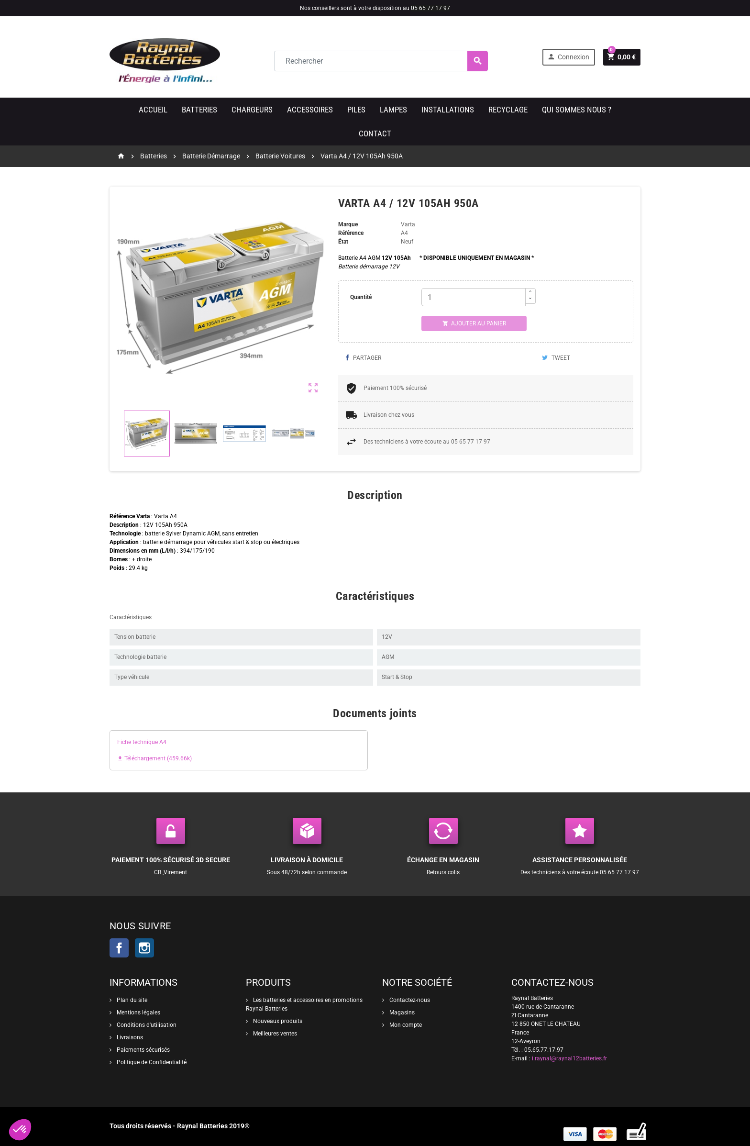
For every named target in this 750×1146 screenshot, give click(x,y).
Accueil (153, 109)
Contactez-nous (409, 1000)
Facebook (119, 947)
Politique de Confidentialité (151, 1062)
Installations (447, 109)
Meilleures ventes (274, 1033)
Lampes (393, 109)
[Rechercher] (381, 61)
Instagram (144, 947)
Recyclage (508, 109)
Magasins (401, 1012)
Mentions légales (137, 1012)
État (343, 241)
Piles (356, 109)
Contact (375, 133)
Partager (363, 358)
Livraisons (129, 1037)
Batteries (199, 109)
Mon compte (405, 1025)
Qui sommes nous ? (576, 109)
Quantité (361, 297)
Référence (351, 233)
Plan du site (131, 1000)
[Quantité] (473, 297)
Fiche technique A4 (141, 742)
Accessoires (310, 109)
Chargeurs (252, 109)
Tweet (556, 358)
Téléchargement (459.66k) (154, 758)
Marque (348, 224)
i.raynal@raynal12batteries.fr (569, 1058)
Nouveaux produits (277, 1021)
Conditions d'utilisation (145, 1025)
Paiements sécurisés (142, 1049)
